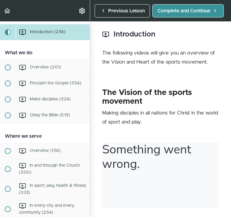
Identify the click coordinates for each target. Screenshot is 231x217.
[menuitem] (82, 10)
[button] (7, 10)
